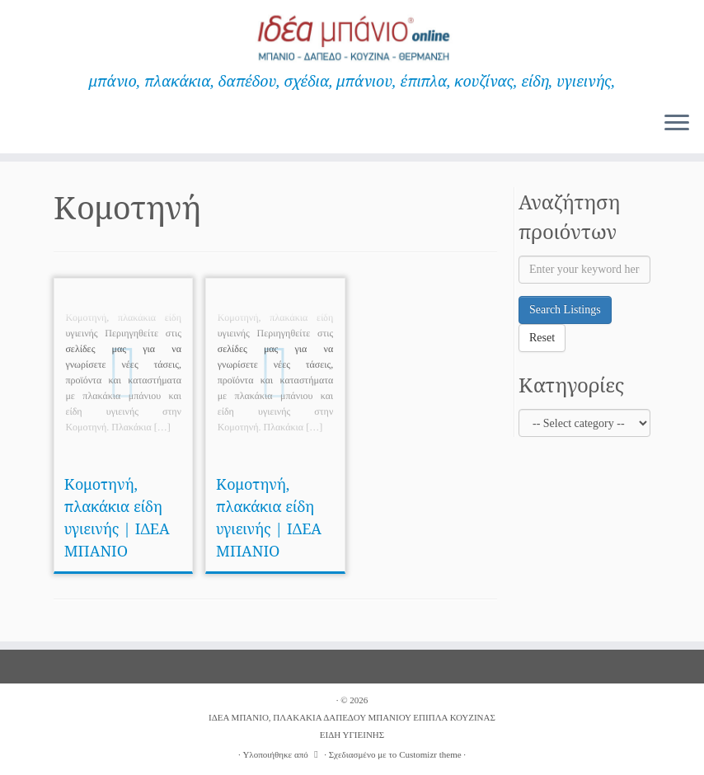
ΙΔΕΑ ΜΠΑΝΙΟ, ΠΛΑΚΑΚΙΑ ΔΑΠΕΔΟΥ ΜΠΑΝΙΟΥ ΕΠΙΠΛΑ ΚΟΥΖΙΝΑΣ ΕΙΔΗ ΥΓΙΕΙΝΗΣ (352, 726)
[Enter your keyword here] (584, 270)
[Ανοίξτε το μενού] (676, 123)
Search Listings (565, 309)
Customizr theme (430, 754)
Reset (542, 337)
